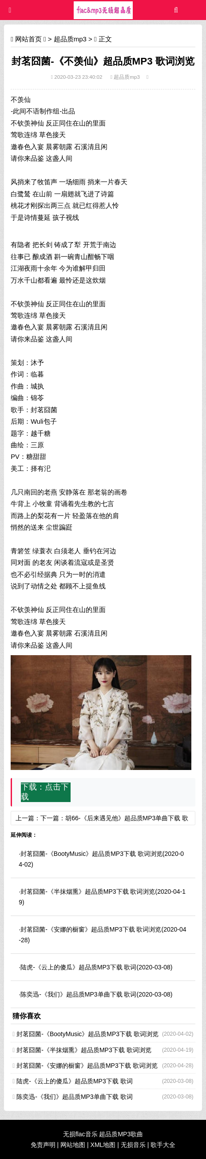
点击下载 (45, 792)
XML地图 (103, 1144)
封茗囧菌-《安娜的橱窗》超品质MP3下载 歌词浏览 (90, 929)
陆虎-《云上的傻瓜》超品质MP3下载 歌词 (78, 967)
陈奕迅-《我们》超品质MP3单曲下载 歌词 (78, 994)
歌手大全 (163, 1144)
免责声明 (43, 1144)
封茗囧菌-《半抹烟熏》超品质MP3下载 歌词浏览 (87, 891)
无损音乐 (133, 1144)
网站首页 (28, 39)
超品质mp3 (70, 39)
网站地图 (72, 1144)
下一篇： (52, 818)
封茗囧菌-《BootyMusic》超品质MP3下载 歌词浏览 (91, 853)
